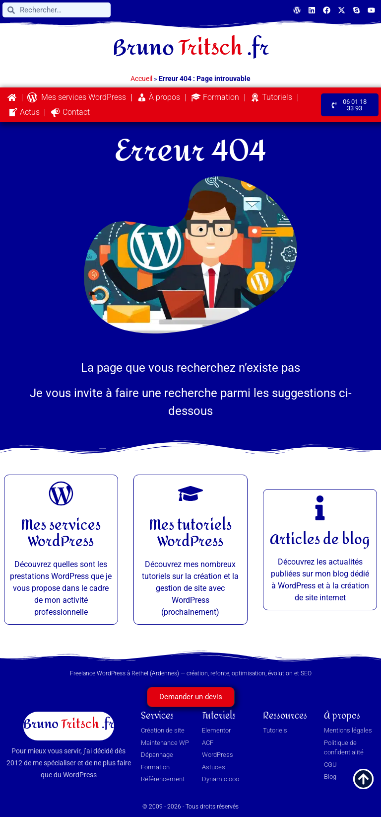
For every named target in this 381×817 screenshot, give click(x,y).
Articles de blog (320, 539)
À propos (158, 97)
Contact (70, 112)
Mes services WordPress (76, 97)
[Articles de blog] (320, 507)
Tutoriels (271, 97)
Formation (215, 97)
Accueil (141, 78)
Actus (24, 112)
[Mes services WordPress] (61, 493)
